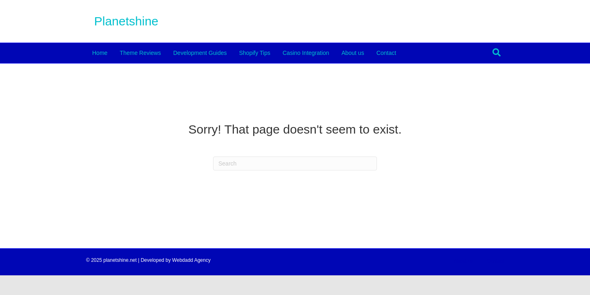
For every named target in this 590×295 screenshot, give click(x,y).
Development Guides (200, 53)
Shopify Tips (254, 53)
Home (99, 53)
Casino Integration (306, 53)
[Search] (496, 52)
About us (352, 53)
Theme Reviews (140, 53)
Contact (386, 53)
